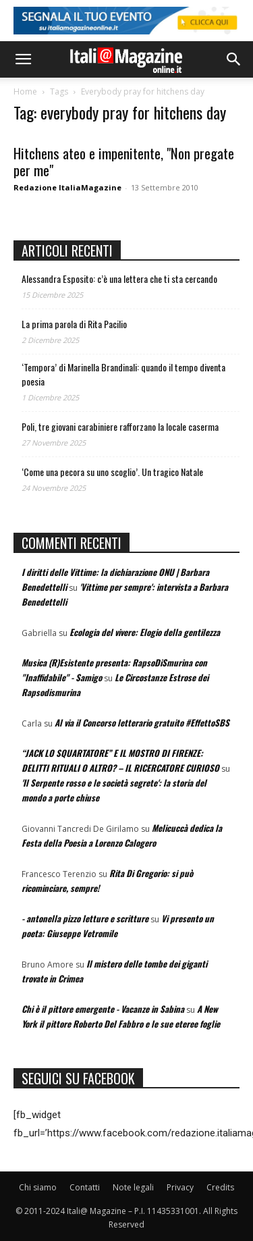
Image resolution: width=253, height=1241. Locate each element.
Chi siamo (38, 1187)
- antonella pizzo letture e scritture (85, 918)
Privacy (180, 1187)
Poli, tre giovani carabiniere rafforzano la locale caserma (120, 426)
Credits (220, 1187)
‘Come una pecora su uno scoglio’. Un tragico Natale (112, 472)
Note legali (133, 1187)
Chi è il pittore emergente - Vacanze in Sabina (103, 1008)
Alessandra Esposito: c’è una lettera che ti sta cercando (119, 278)
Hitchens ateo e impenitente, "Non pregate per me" (123, 161)
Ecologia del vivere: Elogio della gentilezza (144, 632)
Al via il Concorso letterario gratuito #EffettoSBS (142, 722)
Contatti (84, 1187)
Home (25, 91)
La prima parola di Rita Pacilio (74, 324)
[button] (23, 59)
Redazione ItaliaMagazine (67, 187)
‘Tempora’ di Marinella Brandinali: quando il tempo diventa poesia (123, 374)
